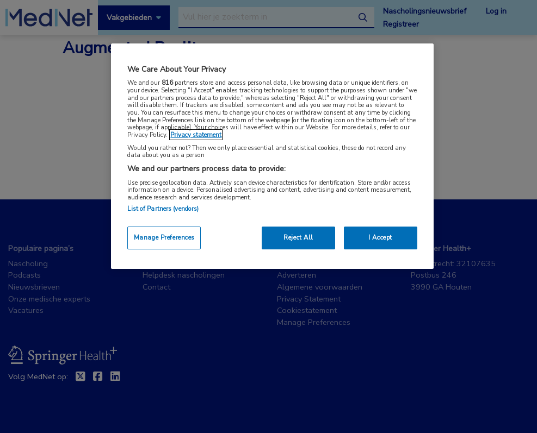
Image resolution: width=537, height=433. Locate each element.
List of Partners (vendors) (163, 208)
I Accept (380, 237)
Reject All (298, 237)
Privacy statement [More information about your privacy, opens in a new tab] (195, 134)
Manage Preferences (164, 237)
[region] (272, 156)
